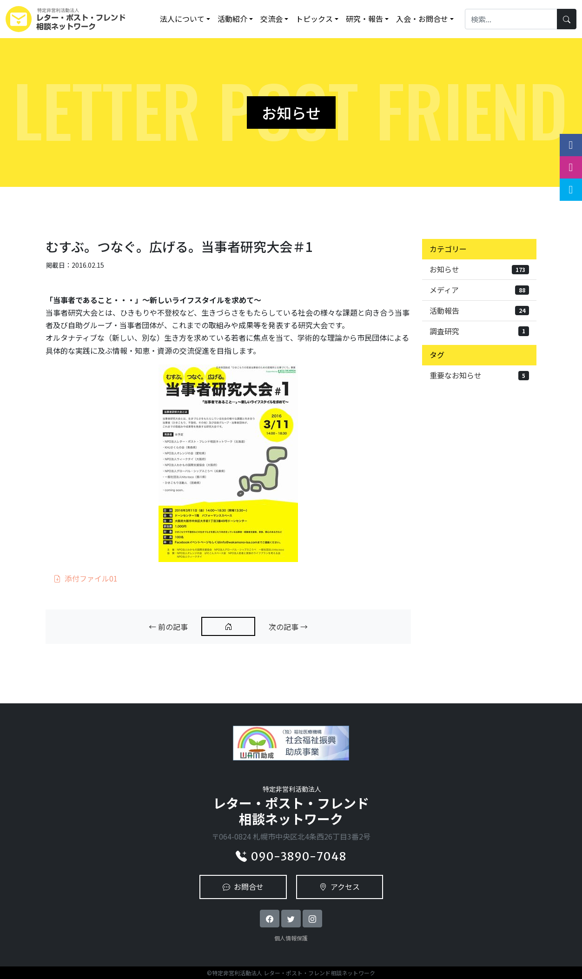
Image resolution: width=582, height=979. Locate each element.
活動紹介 (232, 18)
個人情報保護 (291, 938)
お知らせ (479, 269)
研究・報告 (364, 18)
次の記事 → (288, 626)
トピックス (314, 18)
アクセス (339, 886)
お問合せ (243, 886)
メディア (479, 289)
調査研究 (479, 331)
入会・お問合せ (422, 18)
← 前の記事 (168, 626)
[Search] (511, 19)
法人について (182, 18)
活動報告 (479, 310)
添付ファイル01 (85, 578)
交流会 (271, 18)
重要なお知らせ (479, 375)
